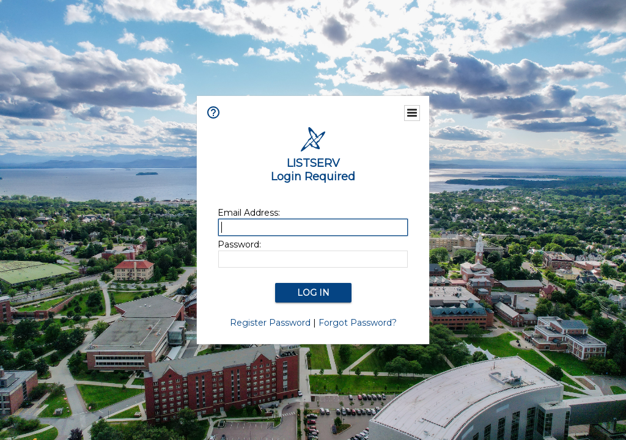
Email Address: (249, 212)
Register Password (270, 322)
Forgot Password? (358, 322)
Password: (239, 244)
